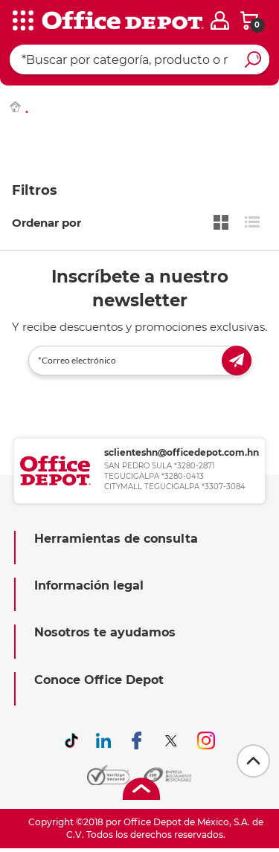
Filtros (34, 190)
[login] (220, 20)
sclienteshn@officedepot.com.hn (181, 452)
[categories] (22, 21)
